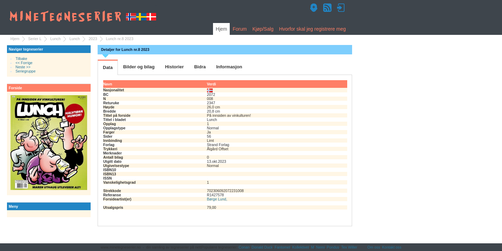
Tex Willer (349, 247)
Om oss (373, 247)
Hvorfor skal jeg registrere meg (312, 29)
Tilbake (22, 58)
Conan (244, 247)
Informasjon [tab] (229, 66)
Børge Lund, (217, 199)
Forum (239, 29)
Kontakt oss (391, 247)
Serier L (35, 39)
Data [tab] (108, 67)
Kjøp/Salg (263, 29)
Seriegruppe (26, 71)
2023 (93, 39)
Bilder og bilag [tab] (138, 66)
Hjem (221, 29)
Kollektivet (300, 247)
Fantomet (282, 247)
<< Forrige (24, 63)
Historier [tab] (174, 66)
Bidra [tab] (200, 66)
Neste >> (23, 67)
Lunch (55, 39)
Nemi (320, 247)
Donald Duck (262, 247)
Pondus (333, 247)
